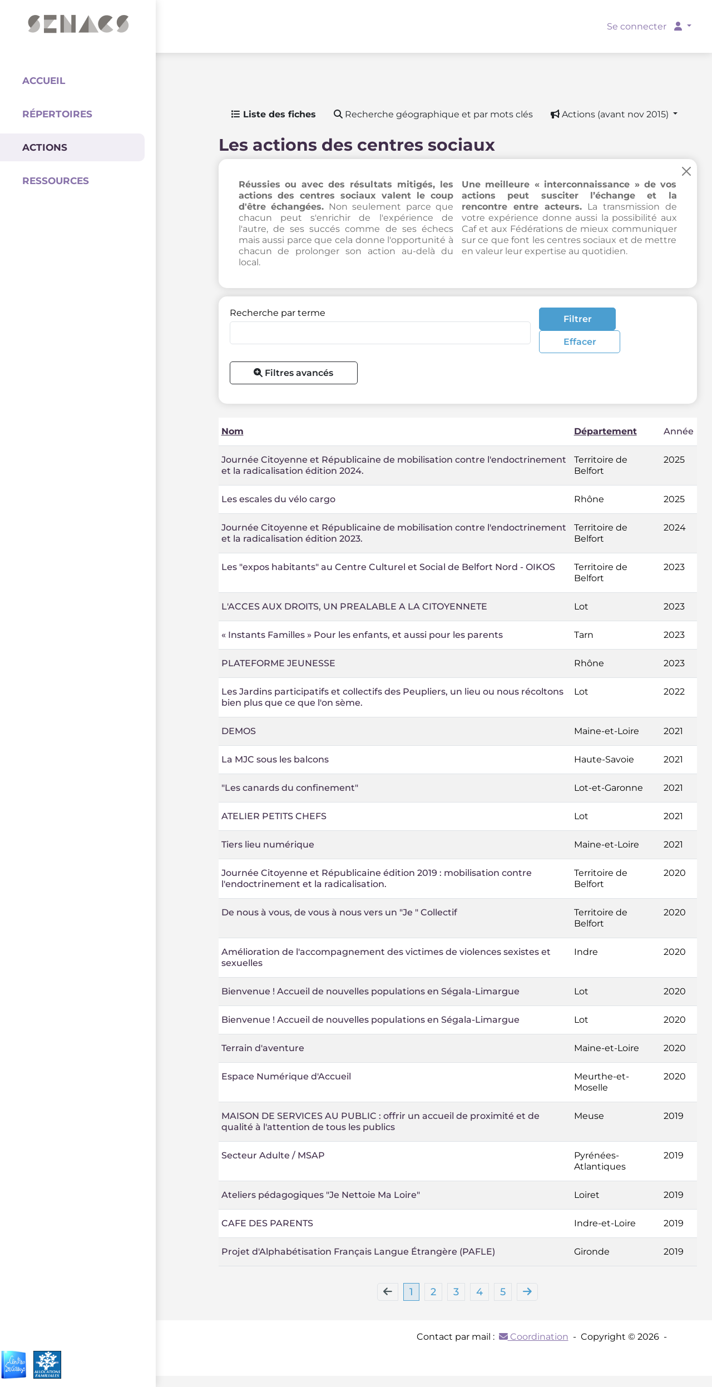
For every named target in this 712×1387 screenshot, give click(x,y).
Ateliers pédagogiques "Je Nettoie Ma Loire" (320, 1195)
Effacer (579, 341)
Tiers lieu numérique (267, 844)
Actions (44, 147)
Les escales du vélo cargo (278, 499)
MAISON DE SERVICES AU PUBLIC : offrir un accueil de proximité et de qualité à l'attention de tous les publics (380, 1121)
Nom (232, 431)
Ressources (55, 180)
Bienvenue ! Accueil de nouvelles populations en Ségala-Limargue (370, 991)
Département (605, 431)
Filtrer (577, 319)
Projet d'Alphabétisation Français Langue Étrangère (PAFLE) (358, 1251)
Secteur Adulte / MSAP (273, 1155)
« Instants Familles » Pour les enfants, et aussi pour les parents (362, 635)
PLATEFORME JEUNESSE (278, 663)
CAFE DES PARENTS (267, 1223)
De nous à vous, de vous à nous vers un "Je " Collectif (339, 912)
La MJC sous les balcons (275, 759)
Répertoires (57, 114)
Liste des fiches (273, 114)
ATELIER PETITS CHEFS (274, 816)
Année (679, 431)
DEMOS (238, 731)
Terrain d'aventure (262, 1048)
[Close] (686, 171)
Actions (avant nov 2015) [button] (611, 114)
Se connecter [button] (645, 26)
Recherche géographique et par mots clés (433, 114)
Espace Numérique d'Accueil (286, 1076)
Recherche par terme (277, 313)
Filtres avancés (293, 373)
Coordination (533, 1336)
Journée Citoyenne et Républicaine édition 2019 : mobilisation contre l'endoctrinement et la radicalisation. (376, 878)
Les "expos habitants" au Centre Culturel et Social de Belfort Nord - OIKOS (388, 567)
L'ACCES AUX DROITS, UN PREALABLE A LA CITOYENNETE (354, 606)
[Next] (527, 1292)
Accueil (43, 80)
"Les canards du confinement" (289, 787)
